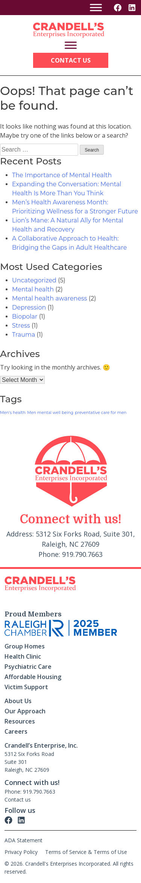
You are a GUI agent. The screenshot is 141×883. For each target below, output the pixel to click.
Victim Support (26, 687)
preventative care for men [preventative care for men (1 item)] (100, 412)
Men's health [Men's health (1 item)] (13, 412)
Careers (16, 731)
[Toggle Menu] (96, 7)
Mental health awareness (49, 298)
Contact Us (71, 60)
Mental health (33, 289)
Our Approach (25, 711)
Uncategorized (34, 280)
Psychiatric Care (28, 666)
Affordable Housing (33, 677)
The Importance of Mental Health (62, 175)
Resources (20, 721)
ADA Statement (23, 840)
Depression (29, 307)
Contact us (18, 799)
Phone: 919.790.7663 (30, 791)
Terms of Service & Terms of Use (86, 851)
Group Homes (25, 646)
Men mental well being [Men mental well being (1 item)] (50, 412)
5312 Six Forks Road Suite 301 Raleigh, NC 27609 (29, 761)
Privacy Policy (21, 851)
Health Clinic (23, 656)
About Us (18, 701)
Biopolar (24, 316)
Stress (21, 325)
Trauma (23, 334)
